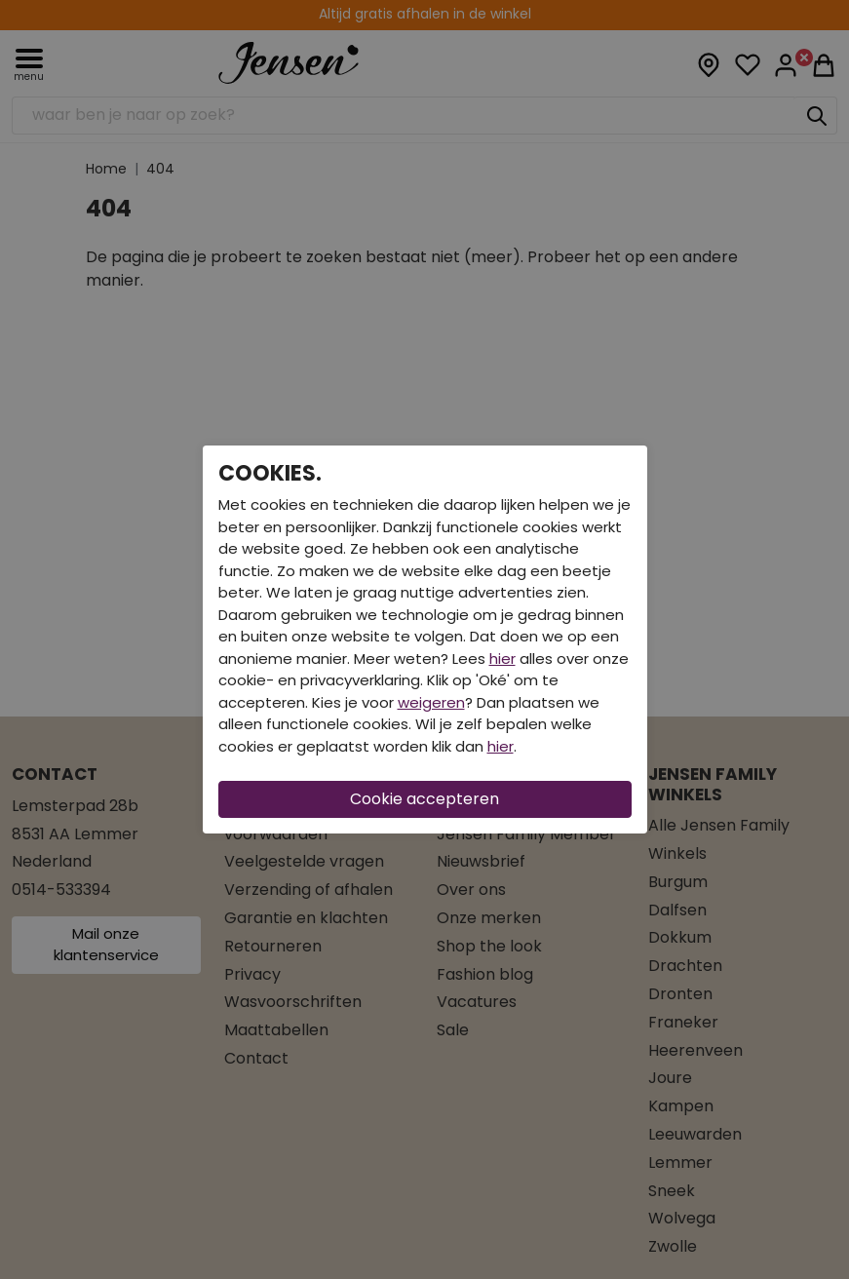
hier (502, 658)
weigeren (431, 702)
